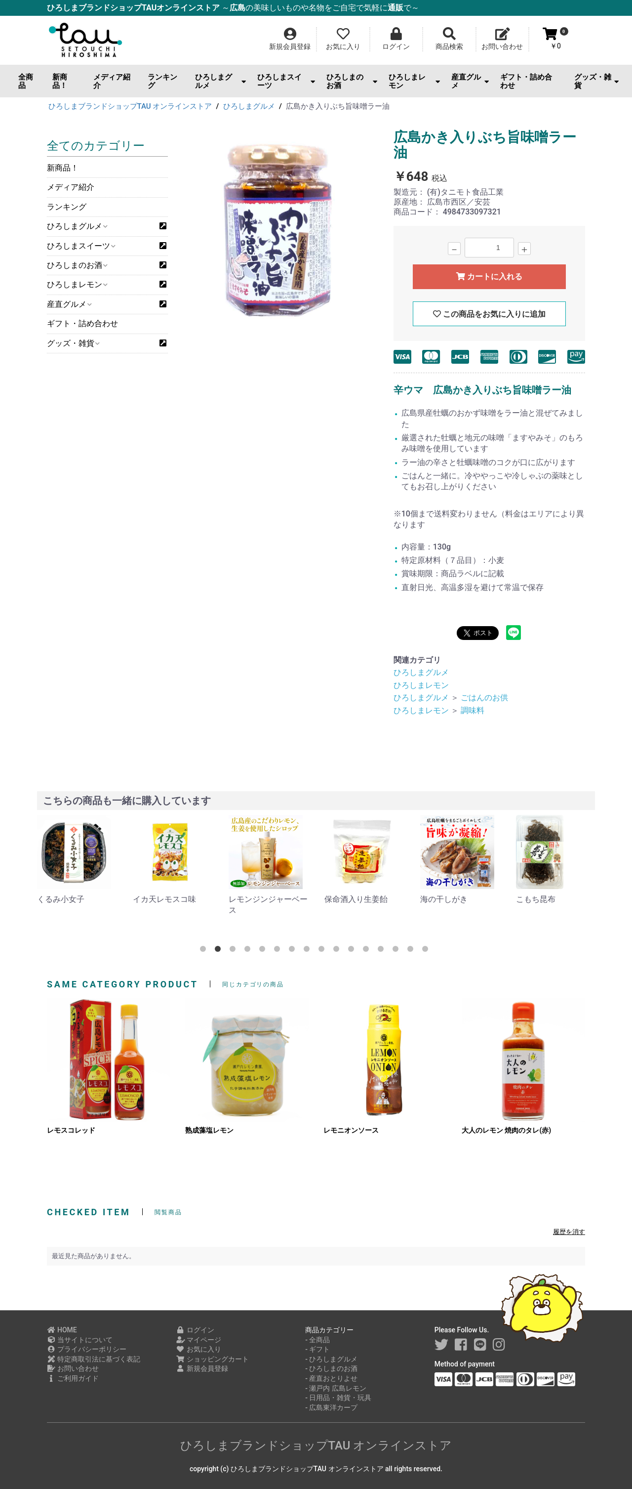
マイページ (198, 1340)
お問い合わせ (73, 1368)
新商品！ (59, 81)
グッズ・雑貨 (596, 81)
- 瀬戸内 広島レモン (335, 1388)
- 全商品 (317, 1340)
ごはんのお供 (484, 697)
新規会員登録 (202, 1368)
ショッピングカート (212, 1359)
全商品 (25, 81)
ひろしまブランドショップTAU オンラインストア (316, 1445)
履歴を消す (569, 1231)
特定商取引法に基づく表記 (93, 1359)
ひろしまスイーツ (286, 81)
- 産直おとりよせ (331, 1378)
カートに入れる (489, 276)
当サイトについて (80, 1340)
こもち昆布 (535, 899)
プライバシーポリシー (86, 1349)
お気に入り (198, 1349)
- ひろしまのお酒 (331, 1368)
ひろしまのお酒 (351, 81)
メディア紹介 (111, 81)
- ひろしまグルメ (331, 1359)
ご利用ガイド (73, 1378)
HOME (62, 1330)
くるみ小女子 (60, 899)
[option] (280, 229)
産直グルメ (470, 81)
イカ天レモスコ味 (164, 899)
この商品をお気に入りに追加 (489, 314)
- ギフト (317, 1349)
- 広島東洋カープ (331, 1407)
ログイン (195, 1330)
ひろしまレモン (414, 81)
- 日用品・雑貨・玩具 (338, 1398)
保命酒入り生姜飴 (356, 899)
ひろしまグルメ (220, 81)
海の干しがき (444, 899)
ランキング (162, 81)
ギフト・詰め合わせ (526, 81)
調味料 (472, 710)
